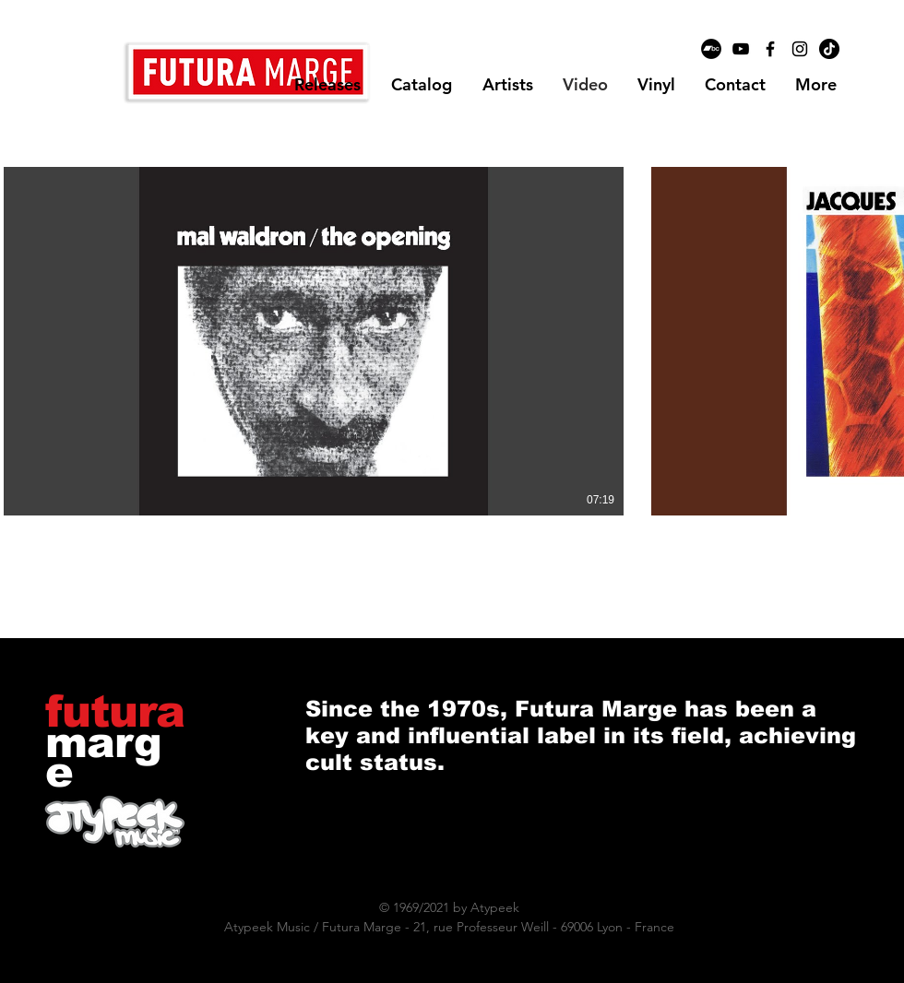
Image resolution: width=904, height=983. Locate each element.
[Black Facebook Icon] (770, 49)
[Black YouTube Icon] (741, 49)
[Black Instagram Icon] (800, 49)
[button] (507, 85)
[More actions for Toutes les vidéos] (85, 139)
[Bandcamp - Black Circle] (711, 49)
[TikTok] (829, 49)
